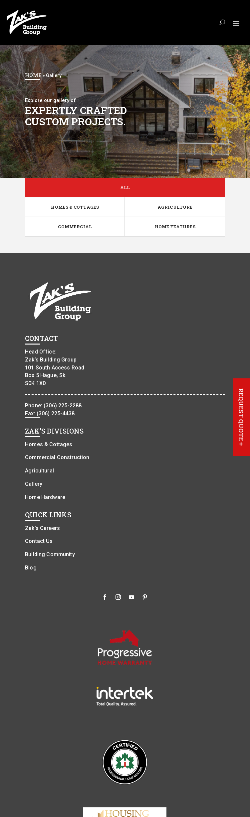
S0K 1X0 (35, 383)
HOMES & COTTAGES (75, 207)
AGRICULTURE (175, 207)
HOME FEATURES (175, 227)
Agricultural (39, 471)
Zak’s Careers (42, 528)
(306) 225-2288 (63, 405)
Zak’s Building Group (51, 360)
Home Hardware (45, 497)
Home (33, 75)
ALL (125, 187)
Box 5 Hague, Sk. (46, 375)
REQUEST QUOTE (241, 417)
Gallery (33, 484)
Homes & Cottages (48, 444)
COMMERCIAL (75, 227)
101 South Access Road (54, 367)
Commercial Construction (57, 458)
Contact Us (39, 541)
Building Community (50, 555)
